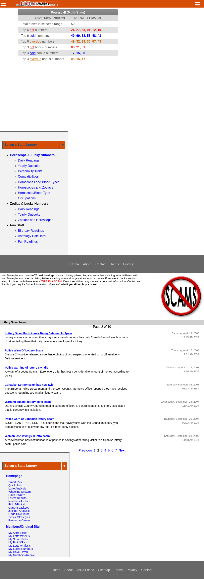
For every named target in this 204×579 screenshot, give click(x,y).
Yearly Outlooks (29, 165)
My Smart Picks (18, 539)
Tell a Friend (85, 570)
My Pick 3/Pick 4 (18, 542)
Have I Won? (16, 494)
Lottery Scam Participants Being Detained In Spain (38, 333)
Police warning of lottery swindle (26, 367)
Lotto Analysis (17, 488)
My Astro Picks (17, 532)
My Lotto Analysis (19, 545)
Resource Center (19, 520)
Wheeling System (19, 491)
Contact (100, 264)
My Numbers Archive (21, 555)
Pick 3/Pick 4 (16, 504)
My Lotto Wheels (19, 536)
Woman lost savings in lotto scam (27, 436)
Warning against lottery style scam (28, 401)
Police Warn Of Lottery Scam (24, 350)
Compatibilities (28, 176)
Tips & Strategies (19, 517)
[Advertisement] (102, 97)
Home (74, 264)
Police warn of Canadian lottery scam (29, 418)
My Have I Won (18, 552)
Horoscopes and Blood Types (39, 182)
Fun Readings (28, 241)
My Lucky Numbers (20, 548)
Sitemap (104, 570)
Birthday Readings (31, 230)
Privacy (128, 264)
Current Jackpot (18, 507)
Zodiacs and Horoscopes (35, 220)
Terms (114, 264)
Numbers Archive (19, 501)
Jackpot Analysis (18, 510)
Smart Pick (15, 482)
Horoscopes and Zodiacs (35, 187)
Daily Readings (28, 160)
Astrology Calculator (32, 236)
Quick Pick (15, 485)
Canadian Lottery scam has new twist (29, 384)
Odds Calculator (18, 514)
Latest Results (17, 498)
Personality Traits (30, 171)
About (87, 264)
